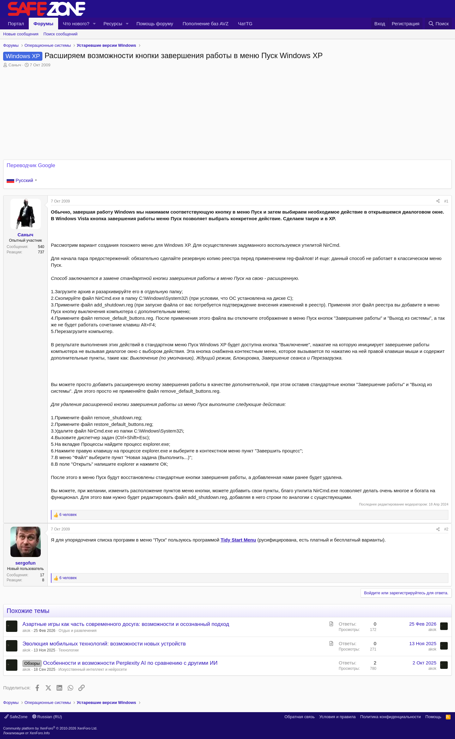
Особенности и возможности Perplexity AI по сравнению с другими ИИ (130, 663)
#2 (446, 529)
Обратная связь (299, 716)
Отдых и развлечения (77, 630)
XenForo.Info (40, 733)
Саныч (15, 65)
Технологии (68, 650)
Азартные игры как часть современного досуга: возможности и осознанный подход (125, 624)
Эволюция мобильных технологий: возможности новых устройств (104, 644)
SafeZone (15, 716)
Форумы (43, 23)
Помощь (433, 716)
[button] (94, 23)
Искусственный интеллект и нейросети (92, 669)
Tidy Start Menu (238, 539)
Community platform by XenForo (50, 728)
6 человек (68, 514)
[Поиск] (438, 23)
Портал (16, 23)
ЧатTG (245, 23)
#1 (446, 201)
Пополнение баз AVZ (205, 23)
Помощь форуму (154, 23)
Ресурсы (113, 23)
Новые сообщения (21, 34)
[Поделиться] (438, 201)
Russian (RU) (47, 716)
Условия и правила (337, 716)
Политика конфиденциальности (390, 716)
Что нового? (76, 23)
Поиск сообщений (61, 34)
